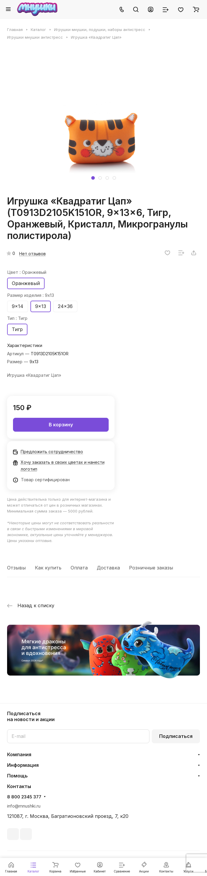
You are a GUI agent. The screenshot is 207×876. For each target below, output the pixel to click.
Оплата (79, 568)
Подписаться (176, 736)
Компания (19, 754)
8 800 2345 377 (24, 797)
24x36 (65, 306)
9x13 (40, 306)
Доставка (108, 568)
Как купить (48, 568)
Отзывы (16, 568)
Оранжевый (26, 283)
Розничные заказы (151, 568)
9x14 (17, 306)
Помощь (17, 776)
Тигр (17, 329)
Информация (23, 765)
